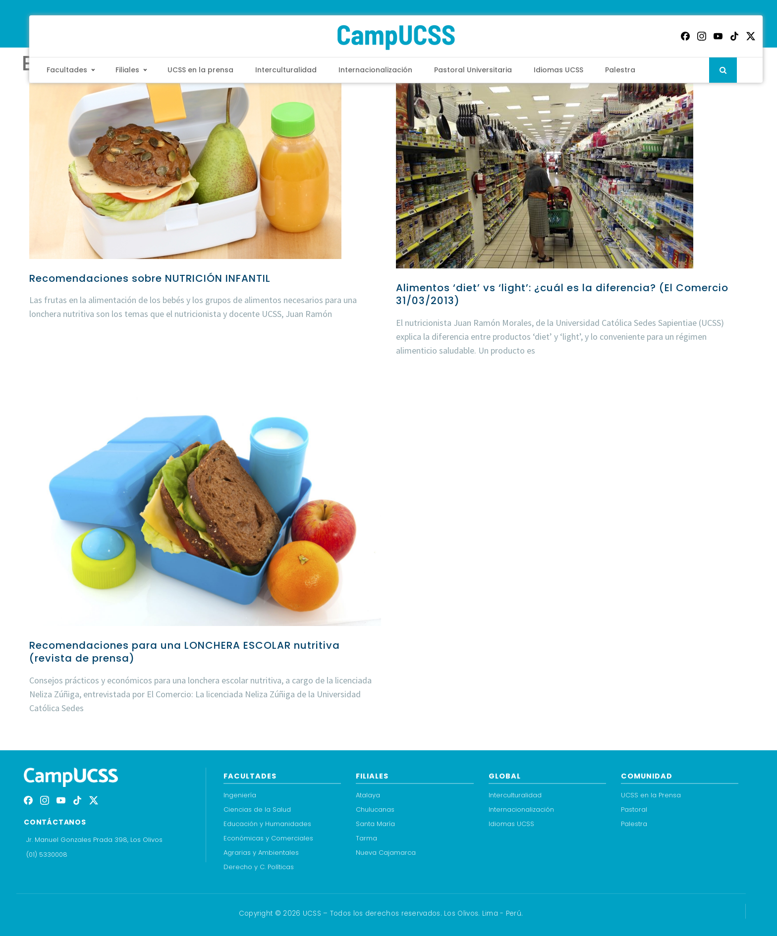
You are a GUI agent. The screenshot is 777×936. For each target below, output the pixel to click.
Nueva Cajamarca (386, 852)
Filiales (127, 70)
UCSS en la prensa (200, 70)
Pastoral (634, 809)
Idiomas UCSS (558, 70)
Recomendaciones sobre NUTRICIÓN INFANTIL (150, 278)
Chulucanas (375, 809)
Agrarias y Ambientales (261, 852)
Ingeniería (239, 795)
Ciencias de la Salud (257, 809)
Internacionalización (375, 70)
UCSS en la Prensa (651, 795)
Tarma (366, 838)
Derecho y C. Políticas (258, 867)
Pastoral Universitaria (473, 70)
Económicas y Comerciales (268, 838)
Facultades (67, 70)
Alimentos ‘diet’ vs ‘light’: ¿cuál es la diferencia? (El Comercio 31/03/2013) (562, 294)
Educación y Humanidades (267, 824)
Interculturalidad (286, 70)
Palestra (620, 70)
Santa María (375, 824)
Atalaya (368, 795)
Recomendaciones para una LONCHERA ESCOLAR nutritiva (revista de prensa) (184, 651)
